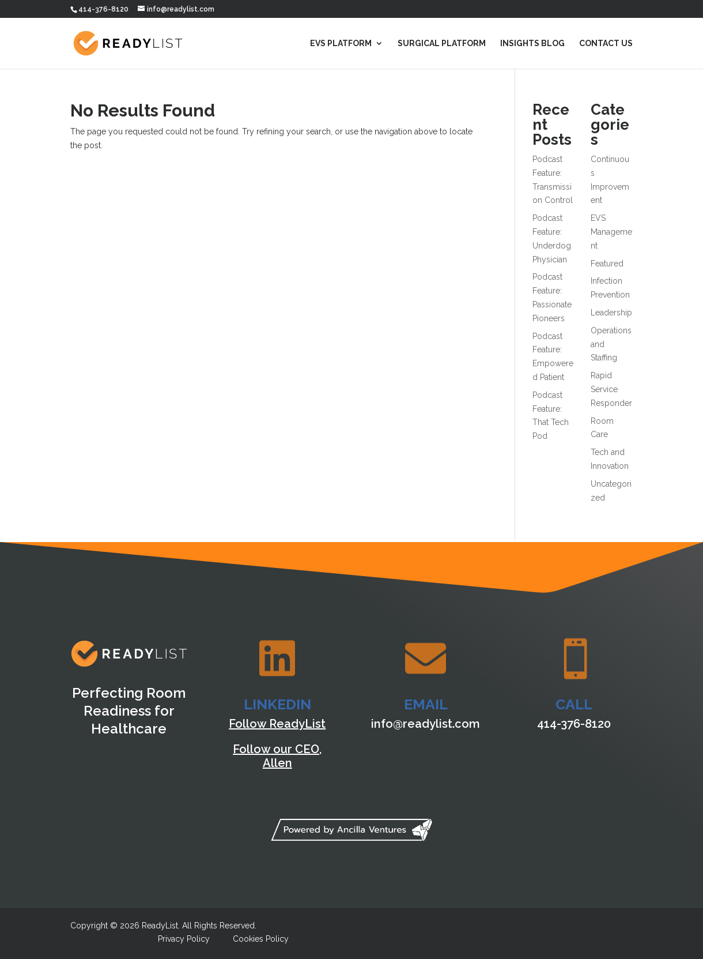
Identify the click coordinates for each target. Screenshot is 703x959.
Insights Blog (532, 43)
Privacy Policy (184, 938)
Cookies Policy (261, 938)
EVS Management (611, 231)
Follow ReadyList (277, 724)
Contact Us (606, 43)
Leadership (611, 312)
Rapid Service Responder (611, 389)
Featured (607, 263)
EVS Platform (341, 43)
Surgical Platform (442, 43)
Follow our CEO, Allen (277, 756)
